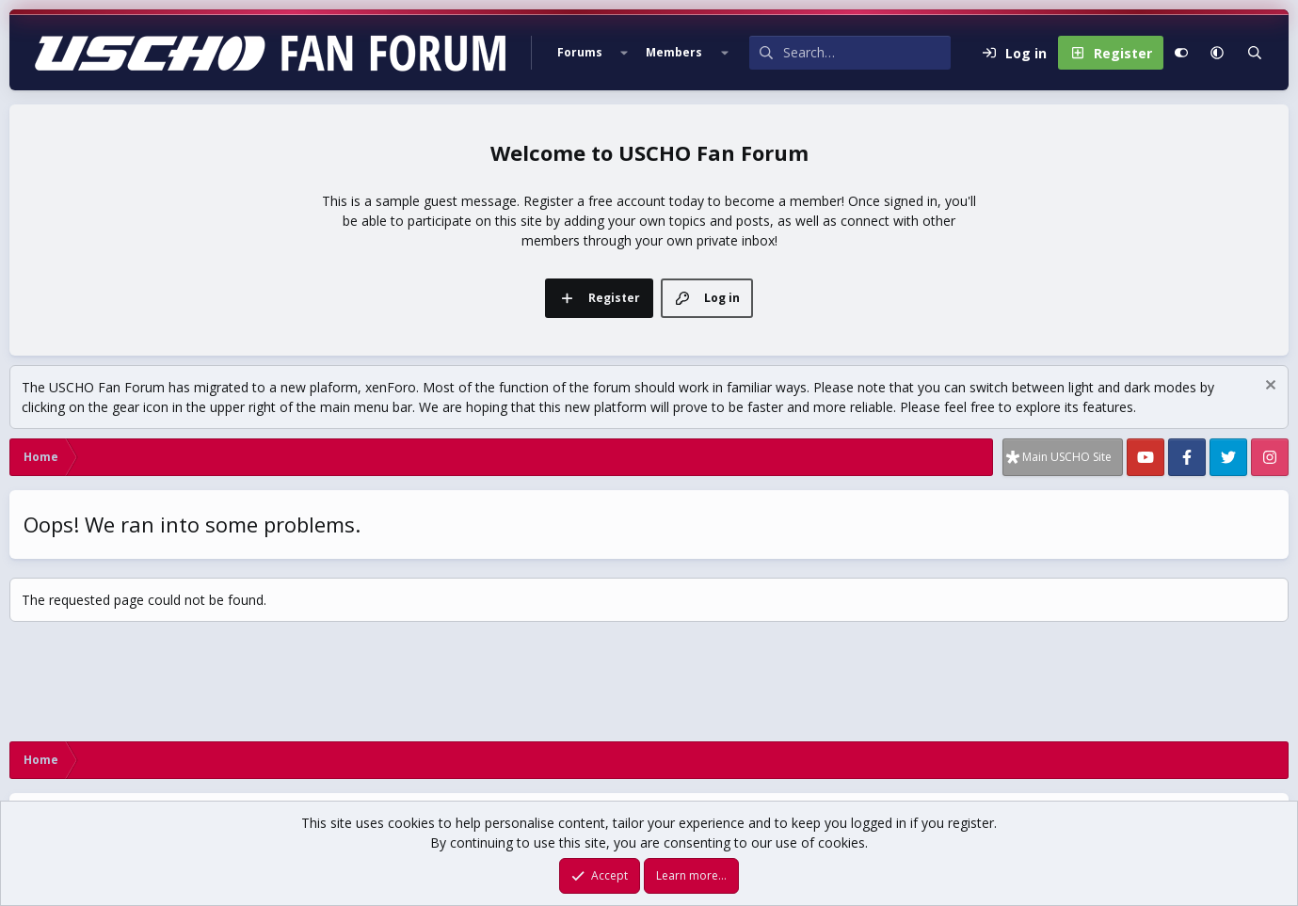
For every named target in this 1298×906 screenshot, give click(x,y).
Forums (579, 52)
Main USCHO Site (1067, 457)
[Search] (867, 53)
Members (674, 52)
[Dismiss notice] (1268, 387)
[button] (624, 53)
